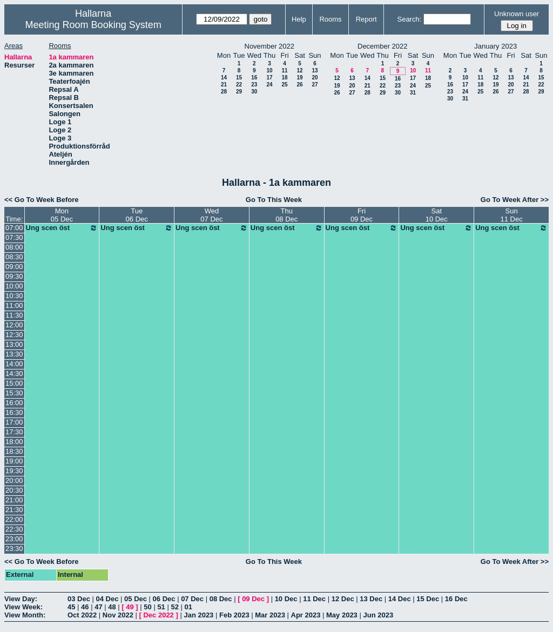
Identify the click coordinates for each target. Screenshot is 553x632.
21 (224, 85)
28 (224, 92)
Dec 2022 (158, 615)
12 (299, 70)
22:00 (14, 519)
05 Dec (135, 599)
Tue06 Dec (137, 215)
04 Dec (107, 599)
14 (224, 77)
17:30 (14, 432)
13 (315, 70)
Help (299, 19)
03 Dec (79, 599)
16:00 (14, 403)
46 (85, 607)
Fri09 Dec (361, 215)
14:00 (14, 364)
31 (413, 93)
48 (112, 607)
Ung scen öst (62, 228)
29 (239, 92)
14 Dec (399, 599)
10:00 (14, 286)
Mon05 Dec (62, 215)
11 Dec (314, 599)
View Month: (24, 615)
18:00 (14, 442)
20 (315, 77)
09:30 (14, 276)
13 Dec (371, 599)
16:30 (14, 412)
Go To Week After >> (515, 200)
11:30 (14, 315)
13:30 (14, 354)
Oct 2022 (82, 615)
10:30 (14, 296)
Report (366, 19)
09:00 (14, 267)
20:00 (14, 480)
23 (254, 85)
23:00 (14, 539)
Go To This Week (274, 200)
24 (269, 85)
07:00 (14, 228)
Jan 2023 (198, 615)
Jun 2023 (378, 615)
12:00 (14, 325)
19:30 (14, 471)
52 (174, 607)
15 (239, 77)
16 (254, 77)
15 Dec (427, 599)
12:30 (14, 335)
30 (254, 92)
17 (269, 77)
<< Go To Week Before (41, 200)
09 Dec (253, 599)
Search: (409, 19)
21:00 (14, 500)
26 (299, 85)
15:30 (14, 393)
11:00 (14, 305)
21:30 (14, 510)
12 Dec (343, 599)
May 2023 (342, 615)
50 (147, 607)
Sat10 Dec (437, 215)
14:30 (14, 373)
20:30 (14, 490)
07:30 (14, 237)
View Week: (23, 607)
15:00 (14, 383)
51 (161, 607)
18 (284, 77)
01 (188, 607)
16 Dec (456, 599)
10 (269, 70)
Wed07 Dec (211, 215)
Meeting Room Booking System (93, 24)
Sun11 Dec (511, 215)
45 (71, 607)
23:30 (14, 548)
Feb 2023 (234, 615)
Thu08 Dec (286, 215)
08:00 (14, 247)
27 (315, 85)
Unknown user (516, 14)
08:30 (14, 257)
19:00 (14, 461)
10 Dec (286, 599)
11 (284, 70)
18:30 (14, 451)
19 (299, 77)
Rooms (330, 19)
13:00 (14, 344)
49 (129, 607)
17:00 (14, 422)
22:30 (14, 529)
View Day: (20, 599)
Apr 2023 (306, 615)
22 (239, 85)
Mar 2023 (270, 615)
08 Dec (221, 599)
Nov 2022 (118, 615)
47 (98, 607)
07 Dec (192, 599)
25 (284, 85)
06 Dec (164, 599)
